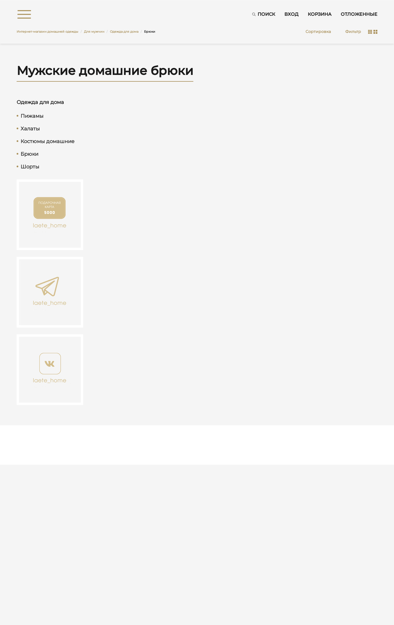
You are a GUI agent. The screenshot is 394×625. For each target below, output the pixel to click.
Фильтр (353, 31)
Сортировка (318, 31)
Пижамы (32, 116)
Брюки (29, 154)
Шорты (30, 167)
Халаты (30, 129)
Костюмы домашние (47, 141)
